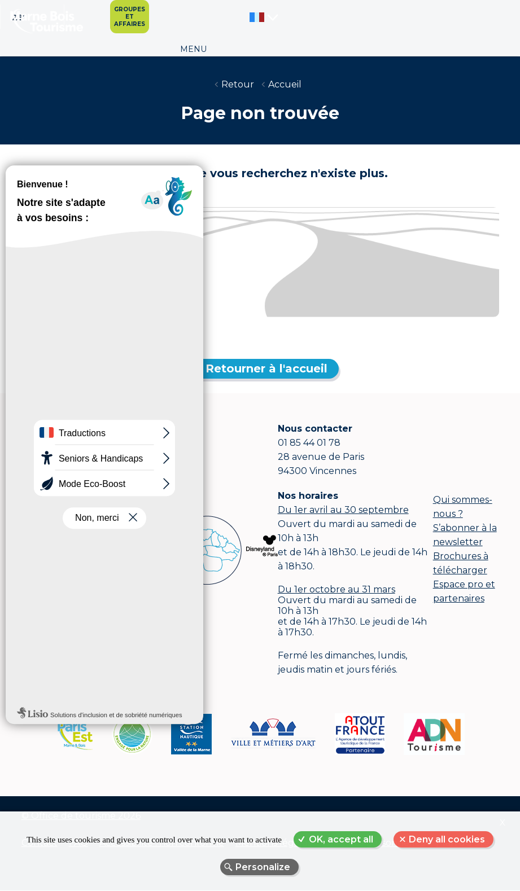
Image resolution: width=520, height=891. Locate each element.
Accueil (284, 84)
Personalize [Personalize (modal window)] (262, 867)
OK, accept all (341, 839)
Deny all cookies (447, 839)
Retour (237, 84)
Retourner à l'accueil (266, 368)
